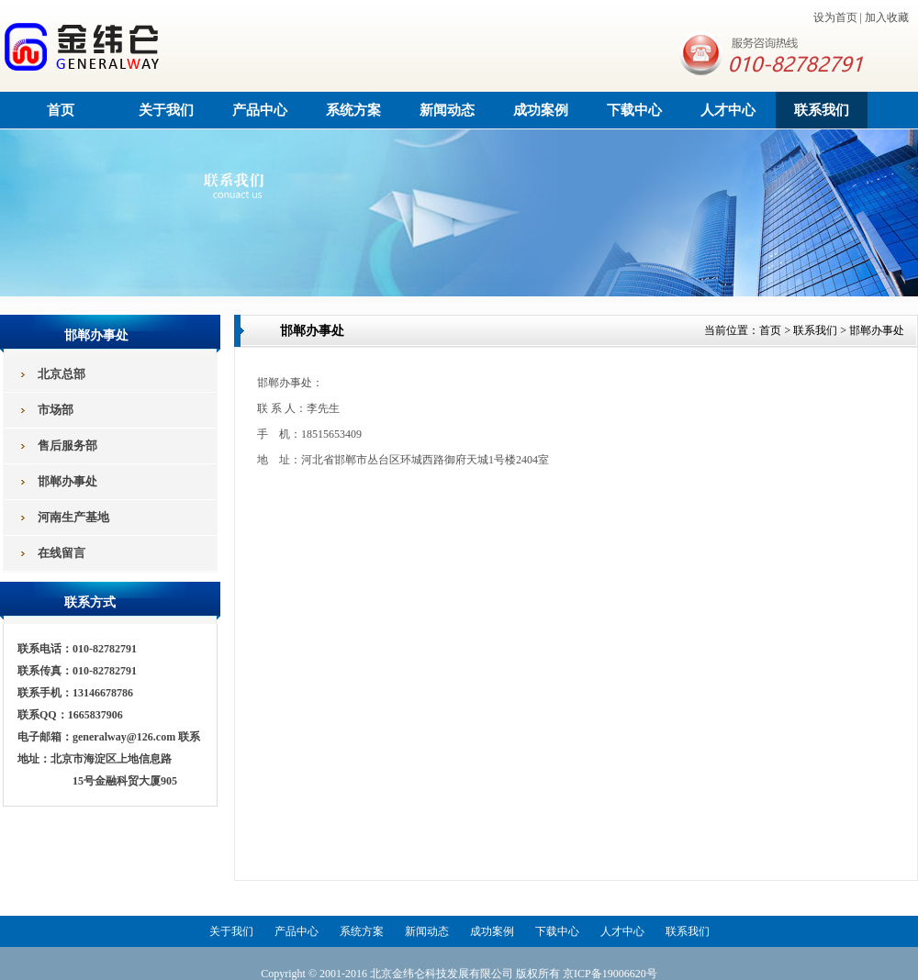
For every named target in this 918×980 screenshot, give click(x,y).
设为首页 (835, 17)
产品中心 (259, 110)
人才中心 (728, 110)
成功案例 (540, 110)
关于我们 (166, 110)
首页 (60, 110)
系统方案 (353, 110)
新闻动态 (447, 110)
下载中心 (634, 110)
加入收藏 (887, 17)
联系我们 (821, 110)
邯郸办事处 (876, 330)
